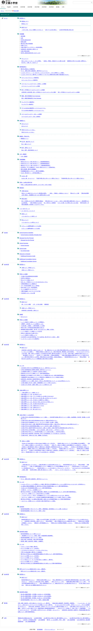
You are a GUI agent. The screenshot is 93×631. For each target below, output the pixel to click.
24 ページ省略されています (83, 341)
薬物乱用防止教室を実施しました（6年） (76, 581)
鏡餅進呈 (46, 304)
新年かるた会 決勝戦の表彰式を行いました (36, 585)
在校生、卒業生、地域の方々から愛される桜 (54, 61)
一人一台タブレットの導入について (30, 222)
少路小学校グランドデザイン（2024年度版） (32, 47)
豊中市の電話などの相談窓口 (28, 69)
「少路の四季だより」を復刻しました (30, 392)
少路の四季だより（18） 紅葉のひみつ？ (31, 407)
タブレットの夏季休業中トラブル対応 (31, 226)
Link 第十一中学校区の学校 (29, 619)
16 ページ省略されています (83, 412)
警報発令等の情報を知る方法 (25, 618)
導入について (24, 220)
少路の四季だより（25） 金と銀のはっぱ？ (31, 394)
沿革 (22, 38)
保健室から (22, 120)
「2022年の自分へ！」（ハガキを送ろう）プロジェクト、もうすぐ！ (53, 468)
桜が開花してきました (28, 355)
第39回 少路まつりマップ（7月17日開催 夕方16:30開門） (72, 443)
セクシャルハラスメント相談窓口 (30, 77)
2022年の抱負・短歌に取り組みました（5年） (41, 469)
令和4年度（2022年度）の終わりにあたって (32, 350)
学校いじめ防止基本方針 (25, 182)
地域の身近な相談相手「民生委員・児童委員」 (63, 603)
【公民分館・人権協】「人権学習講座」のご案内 (33, 325)
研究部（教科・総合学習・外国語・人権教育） (32, 541)
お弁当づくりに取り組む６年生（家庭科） (39, 581)
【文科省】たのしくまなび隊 (28, 293)
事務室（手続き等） (24, 136)
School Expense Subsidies (26, 232)
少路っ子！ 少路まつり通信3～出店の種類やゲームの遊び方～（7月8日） (69, 445)
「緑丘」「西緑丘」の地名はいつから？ (59, 193)
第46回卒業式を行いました (28, 519)
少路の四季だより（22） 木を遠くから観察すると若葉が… (35, 400)
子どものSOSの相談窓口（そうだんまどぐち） (33, 108)
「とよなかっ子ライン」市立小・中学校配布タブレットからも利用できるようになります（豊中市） (45, 495)
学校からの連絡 (23, 274)
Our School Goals (25, 250)
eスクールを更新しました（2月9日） (30, 561)
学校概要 (21, 34)
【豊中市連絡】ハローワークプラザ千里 (30, 291)
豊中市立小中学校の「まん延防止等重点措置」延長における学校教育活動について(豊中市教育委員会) (45, 499)
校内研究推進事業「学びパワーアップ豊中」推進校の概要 (35, 599)
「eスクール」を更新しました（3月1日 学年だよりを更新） (35, 493)
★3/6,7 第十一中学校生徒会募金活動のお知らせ (32, 327)
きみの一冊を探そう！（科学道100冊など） (31, 172)
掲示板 (57, 7)
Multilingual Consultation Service (27, 259)
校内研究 (21, 506)
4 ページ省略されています (84, 55)
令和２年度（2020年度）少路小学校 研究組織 (32, 539)
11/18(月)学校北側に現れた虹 (66, 29)
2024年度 (15, 7)
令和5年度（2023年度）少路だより (30, 310)
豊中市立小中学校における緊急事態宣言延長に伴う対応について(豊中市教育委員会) (41, 563)
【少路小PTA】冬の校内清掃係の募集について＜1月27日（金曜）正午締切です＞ (41, 426)
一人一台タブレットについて (28, 210)
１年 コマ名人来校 (37, 304)
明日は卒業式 (83, 357)
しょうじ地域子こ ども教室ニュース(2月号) (31, 331)
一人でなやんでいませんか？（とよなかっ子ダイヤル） (34, 550)
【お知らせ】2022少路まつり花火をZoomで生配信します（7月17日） (38, 443)
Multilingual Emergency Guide (28, 256)
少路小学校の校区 (25, 51)
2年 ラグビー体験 (26, 304)
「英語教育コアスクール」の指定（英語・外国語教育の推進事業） (37, 535)
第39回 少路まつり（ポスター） (67, 448)
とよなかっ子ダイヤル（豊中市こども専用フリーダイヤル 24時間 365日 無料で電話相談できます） (45, 74)
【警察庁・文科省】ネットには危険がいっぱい (32, 324)
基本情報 (23, 36)
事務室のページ (24, 138)
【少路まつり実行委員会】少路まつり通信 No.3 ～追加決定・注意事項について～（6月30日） (52, 450)
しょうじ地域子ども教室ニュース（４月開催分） (33, 322)
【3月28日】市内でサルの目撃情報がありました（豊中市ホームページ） (38, 367)
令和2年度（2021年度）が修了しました (34, 521)
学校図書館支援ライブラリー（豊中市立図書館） (33, 171)
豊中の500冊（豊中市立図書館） (29, 169)
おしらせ (21, 365)
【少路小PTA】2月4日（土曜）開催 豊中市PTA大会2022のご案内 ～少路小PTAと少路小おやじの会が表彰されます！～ (50, 424)
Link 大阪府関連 (71, 619)
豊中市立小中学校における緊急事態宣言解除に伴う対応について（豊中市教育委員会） (42, 554)
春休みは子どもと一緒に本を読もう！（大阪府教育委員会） (35, 161)
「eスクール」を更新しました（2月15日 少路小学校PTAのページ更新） (38, 501)
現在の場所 (16, 10)
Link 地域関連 (41, 619)
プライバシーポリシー (49, 629)
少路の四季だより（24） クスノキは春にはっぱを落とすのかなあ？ (37, 396)
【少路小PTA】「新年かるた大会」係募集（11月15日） (34, 435)
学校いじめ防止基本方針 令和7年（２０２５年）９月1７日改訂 (36, 184)
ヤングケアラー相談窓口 (27, 102)
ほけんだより (24, 123)
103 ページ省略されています (82, 472)
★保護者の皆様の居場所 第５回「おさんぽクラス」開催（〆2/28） (37, 329)
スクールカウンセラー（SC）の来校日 (30, 116)
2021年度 (37, 7)
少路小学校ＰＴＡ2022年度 (26, 415)
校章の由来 (23, 41)
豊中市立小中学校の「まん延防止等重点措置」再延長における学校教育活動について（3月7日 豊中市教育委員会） (49, 491)
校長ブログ (24, 27)
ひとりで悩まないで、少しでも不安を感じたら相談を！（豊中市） (37, 559)
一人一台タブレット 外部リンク (29, 216)
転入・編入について (26, 144)
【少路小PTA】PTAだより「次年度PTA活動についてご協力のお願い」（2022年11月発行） (43, 431)
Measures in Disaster (24, 253)
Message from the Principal (26, 238)
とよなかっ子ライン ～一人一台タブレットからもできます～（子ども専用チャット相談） (43, 72)
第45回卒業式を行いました (28, 579)
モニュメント (24, 58)
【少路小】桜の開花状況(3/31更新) (29, 276)
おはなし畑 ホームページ (27, 178)
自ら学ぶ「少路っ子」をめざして (29, 62)
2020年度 (44, 7)
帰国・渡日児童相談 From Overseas (30, 96)
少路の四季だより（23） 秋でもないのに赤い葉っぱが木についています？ (39, 398)
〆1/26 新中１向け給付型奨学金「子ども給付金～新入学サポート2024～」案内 (40, 337)
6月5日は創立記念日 (26, 39)
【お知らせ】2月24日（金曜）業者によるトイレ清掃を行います (36, 384)
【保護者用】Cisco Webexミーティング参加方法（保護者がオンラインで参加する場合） (42, 377)
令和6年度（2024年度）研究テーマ (29, 49)
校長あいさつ (24, 21)
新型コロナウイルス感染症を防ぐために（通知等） (32, 569)
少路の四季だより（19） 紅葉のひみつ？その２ (32, 405)
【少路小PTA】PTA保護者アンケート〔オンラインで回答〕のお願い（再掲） (40, 422)
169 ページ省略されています (80, 361)
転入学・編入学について (27, 141)
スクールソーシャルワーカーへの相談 (30, 86)
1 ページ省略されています (84, 614)
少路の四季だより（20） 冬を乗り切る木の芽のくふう (34, 403)
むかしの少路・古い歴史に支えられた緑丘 (68, 202)
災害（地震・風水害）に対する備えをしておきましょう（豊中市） (34, 603)
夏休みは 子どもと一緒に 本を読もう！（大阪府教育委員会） (36, 165)
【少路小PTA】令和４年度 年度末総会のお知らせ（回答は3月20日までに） (39, 420)
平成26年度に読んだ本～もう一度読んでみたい (72, 178)
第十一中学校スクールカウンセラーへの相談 (33, 89)
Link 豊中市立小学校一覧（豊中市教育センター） (56, 618)
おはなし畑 (24, 176)
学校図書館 (22, 159)
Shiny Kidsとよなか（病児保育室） (29, 287)
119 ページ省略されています (83, 503)
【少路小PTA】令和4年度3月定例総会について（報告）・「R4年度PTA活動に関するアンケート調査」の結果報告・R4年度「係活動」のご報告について (55, 418)
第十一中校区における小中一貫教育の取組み (32, 201)
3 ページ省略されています (83, 454)
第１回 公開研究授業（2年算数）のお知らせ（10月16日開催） (36, 598)
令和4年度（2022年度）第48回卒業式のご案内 (32, 379)
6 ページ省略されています (84, 296)
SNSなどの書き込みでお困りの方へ (29, 333)
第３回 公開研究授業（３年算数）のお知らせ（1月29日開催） (36, 594)
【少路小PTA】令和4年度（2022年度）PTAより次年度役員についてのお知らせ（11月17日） (43, 433)
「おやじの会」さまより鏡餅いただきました (32, 29)
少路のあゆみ (24, 191)
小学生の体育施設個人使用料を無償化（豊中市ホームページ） (36, 369)
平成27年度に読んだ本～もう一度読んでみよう (47, 178)
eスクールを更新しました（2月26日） (30, 556)
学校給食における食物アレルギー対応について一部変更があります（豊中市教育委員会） (42, 375)
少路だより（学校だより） (28, 267)
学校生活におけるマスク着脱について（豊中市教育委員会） (35, 373)
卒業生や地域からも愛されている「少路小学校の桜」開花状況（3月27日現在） (55, 351)
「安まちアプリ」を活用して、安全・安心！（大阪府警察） (71, 608)
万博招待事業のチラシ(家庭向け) (29, 283)
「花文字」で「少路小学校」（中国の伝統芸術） (48, 355)
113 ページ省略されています (82, 587)
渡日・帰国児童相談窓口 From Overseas (31, 98)
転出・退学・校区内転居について (29, 150)
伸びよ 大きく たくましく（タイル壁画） (31, 61)
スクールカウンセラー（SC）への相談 (31, 114)
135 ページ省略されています (83, 566)
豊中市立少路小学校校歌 (27, 43)
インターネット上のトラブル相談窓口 (30, 338)
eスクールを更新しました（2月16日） (30, 557)
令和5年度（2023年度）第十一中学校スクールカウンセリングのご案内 (38, 92)
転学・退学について (26, 147)
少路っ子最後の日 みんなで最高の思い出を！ (65, 521)
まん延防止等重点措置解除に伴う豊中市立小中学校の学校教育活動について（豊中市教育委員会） (45, 486)
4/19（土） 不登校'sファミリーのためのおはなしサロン (34, 282)
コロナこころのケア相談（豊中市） (29, 546)
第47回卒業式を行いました (69, 464)
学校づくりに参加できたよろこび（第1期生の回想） (34, 193)
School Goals (22, 248)
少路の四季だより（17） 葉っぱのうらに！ (31, 409)
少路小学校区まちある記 (36, 202)
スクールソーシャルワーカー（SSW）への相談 (33, 83)
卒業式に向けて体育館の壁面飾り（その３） (62, 523)
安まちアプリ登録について (27, 280)
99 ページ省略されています (83, 387)
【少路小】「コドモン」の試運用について (31, 489)
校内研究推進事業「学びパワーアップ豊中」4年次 (33, 510)
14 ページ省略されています (83, 438)
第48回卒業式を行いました (71, 357)
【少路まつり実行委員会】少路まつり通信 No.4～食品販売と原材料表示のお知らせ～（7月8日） (45, 446)
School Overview (23, 243)
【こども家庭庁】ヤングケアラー (29, 289)
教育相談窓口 (22, 66)
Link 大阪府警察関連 (30, 621)
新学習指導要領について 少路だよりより (31, 533)
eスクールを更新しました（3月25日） (30, 548)
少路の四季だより (24, 390)
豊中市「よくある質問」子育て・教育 (56, 619)
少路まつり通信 (25, 441)
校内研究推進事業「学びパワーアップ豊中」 (32, 537)
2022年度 (30, 7)
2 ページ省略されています (84, 624)
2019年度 (51, 7)
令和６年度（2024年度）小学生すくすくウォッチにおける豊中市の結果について (48, 606)
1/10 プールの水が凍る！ (51, 29)
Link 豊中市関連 (38, 618)
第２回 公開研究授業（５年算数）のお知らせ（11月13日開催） (36, 596)
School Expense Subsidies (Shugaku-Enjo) (31, 234)
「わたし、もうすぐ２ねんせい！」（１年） (65, 469)
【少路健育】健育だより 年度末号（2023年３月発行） (34, 371)
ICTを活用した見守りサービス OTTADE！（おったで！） (45, 610)
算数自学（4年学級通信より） (41, 523)
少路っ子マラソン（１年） (57, 581)
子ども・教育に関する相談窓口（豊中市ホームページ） (34, 70)
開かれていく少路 (74, 193)
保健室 (21, 314)
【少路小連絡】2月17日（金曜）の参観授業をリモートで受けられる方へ (38, 382)
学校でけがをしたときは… (28, 130)
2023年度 (22, 7)
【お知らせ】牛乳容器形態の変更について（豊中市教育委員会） (36, 488)
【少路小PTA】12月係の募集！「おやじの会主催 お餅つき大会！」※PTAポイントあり (42, 429)
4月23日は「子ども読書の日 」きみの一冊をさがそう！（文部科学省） (38, 167)
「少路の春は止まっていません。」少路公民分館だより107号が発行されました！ (41, 464)
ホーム (3, 7)
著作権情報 (40, 629)
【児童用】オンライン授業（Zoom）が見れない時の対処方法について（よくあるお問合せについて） (45, 381)
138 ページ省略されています (82, 527)
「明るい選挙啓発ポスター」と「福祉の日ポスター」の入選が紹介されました (58, 583)
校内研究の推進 (23, 531)
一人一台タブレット (24, 208)
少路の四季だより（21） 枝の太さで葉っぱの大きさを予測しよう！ (37, 402)
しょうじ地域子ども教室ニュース (29, 335)
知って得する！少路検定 (50, 202)
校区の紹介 (24, 198)
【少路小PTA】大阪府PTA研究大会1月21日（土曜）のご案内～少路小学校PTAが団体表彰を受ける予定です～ (47, 428)
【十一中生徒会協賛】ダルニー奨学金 (30, 285)
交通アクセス (24, 45)
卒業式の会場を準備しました (44, 579)
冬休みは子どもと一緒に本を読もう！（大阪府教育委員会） (35, 163)
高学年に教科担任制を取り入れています (30, 53)
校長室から (22, 18)
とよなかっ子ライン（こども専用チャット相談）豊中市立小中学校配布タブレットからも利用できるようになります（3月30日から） (53, 484)
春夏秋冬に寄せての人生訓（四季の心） (77, 61)
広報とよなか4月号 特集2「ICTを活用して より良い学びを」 (51, 519)
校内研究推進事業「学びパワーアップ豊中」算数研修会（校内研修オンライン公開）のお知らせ (44, 509)
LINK (63, 7)
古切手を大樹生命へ (26, 278)
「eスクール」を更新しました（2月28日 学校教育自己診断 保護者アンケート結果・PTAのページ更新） (46, 497)
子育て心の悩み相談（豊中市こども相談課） (32, 552)
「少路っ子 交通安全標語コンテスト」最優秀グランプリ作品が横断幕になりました (49, 466)
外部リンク (24, 214)
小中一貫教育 (22, 154)
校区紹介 (21, 187)
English (9, 7)
